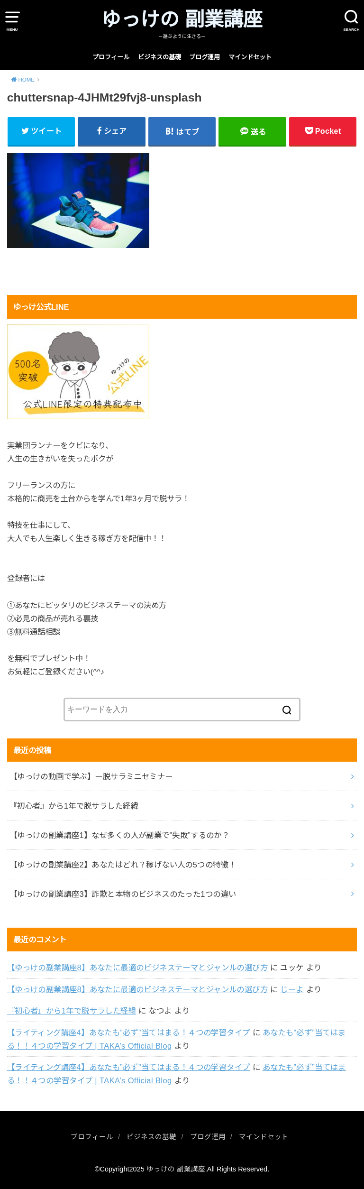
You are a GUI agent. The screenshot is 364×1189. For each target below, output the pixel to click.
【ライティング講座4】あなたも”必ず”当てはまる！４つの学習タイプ (128, 1032)
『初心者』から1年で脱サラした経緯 (71, 1010)
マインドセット (250, 57)
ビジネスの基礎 (159, 57)
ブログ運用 (204, 57)
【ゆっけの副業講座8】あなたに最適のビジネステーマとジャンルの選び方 (137, 967)
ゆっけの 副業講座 (181, 19)
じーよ (291, 989)
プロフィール (110, 57)
